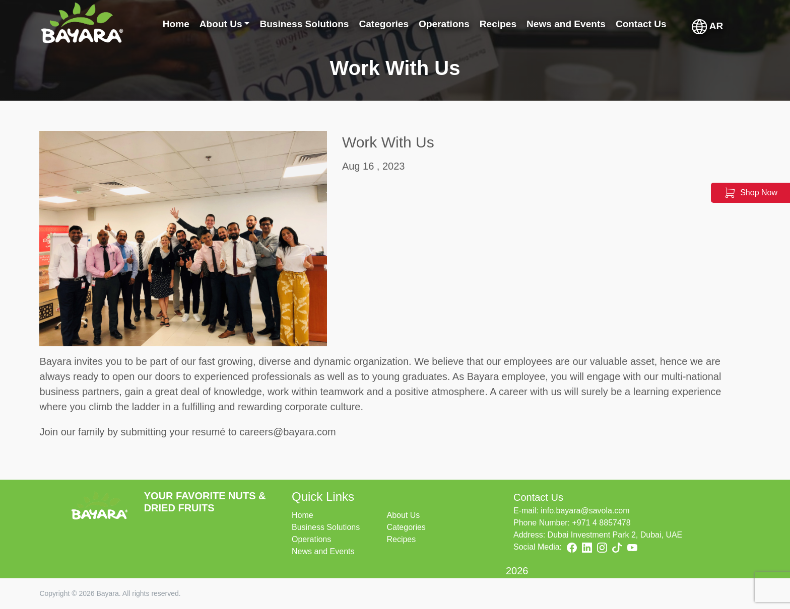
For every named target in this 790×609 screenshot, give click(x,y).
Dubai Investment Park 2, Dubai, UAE (615, 534)
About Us (403, 515)
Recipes (401, 539)
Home (302, 515)
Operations (311, 539)
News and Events (323, 551)
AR (707, 26)
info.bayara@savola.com (585, 510)
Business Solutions (326, 527)
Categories (405, 527)
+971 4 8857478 (601, 522)
